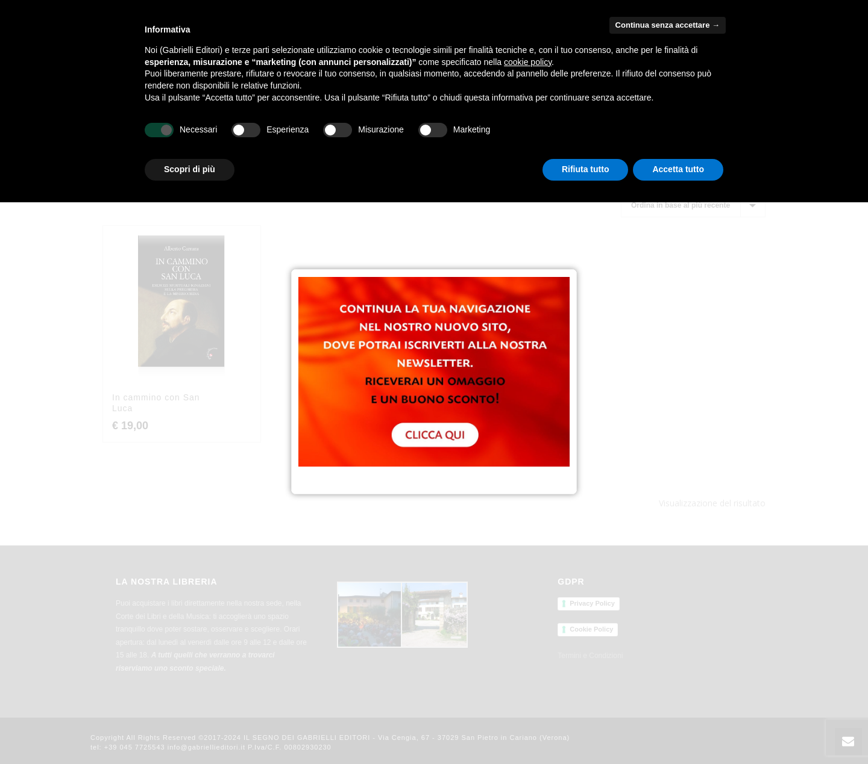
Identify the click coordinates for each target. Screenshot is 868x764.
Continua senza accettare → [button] (667, 25)
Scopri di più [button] (189, 169)
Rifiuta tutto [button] (585, 169)
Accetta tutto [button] (678, 169)
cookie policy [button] (528, 62)
